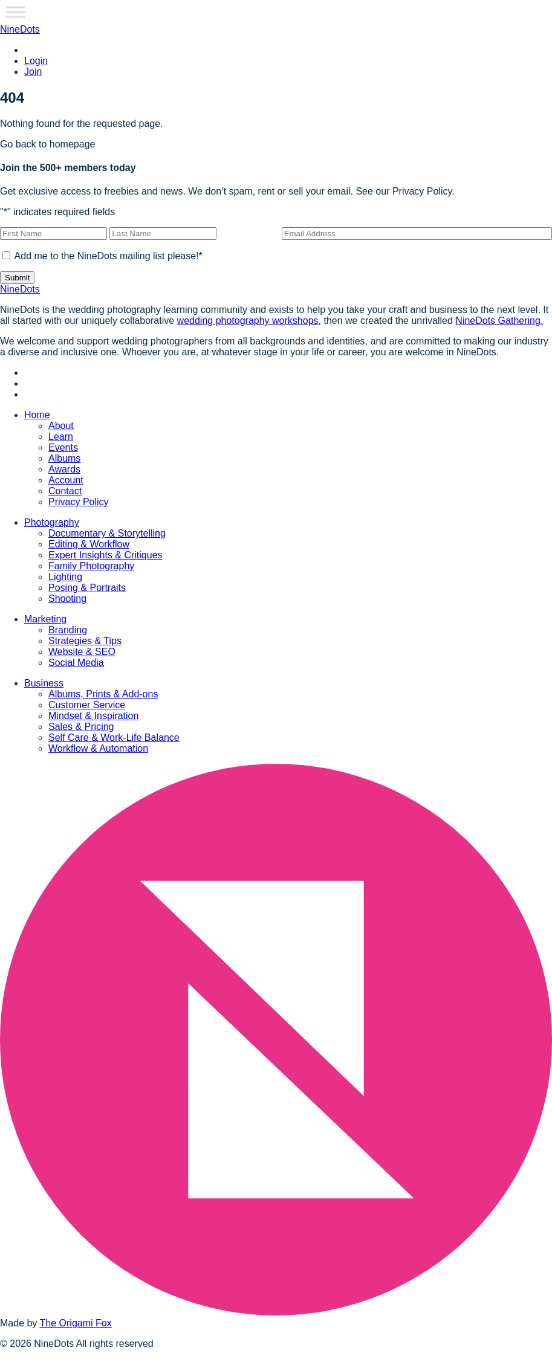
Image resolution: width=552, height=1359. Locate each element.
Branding (67, 630)
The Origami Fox (76, 1323)
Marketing (45, 619)
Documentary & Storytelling (107, 533)
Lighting (65, 577)
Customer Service (86, 705)
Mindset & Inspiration (93, 716)
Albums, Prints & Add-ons (103, 694)
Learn (60, 436)
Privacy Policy (78, 502)
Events (63, 447)
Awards (64, 469)
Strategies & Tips (85, 641)
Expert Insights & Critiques (105, 555)
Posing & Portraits (87, 588)
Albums (64, 458)
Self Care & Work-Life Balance (114, 737)
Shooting (67, 598)
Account (65, 480)
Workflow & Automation (98, 748)
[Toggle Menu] (15, 12)
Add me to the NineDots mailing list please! (109, 256)
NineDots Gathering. (499, 320)
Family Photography (91, 566)
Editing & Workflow (88, 544)
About (61, 426)
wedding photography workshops (248, 320)
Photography (51, 522)
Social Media (76, 662)
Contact (65, 491)
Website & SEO (81, 652)
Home (37, 415)
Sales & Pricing (81, 726)
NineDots (20, 29)
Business (43, 683)
